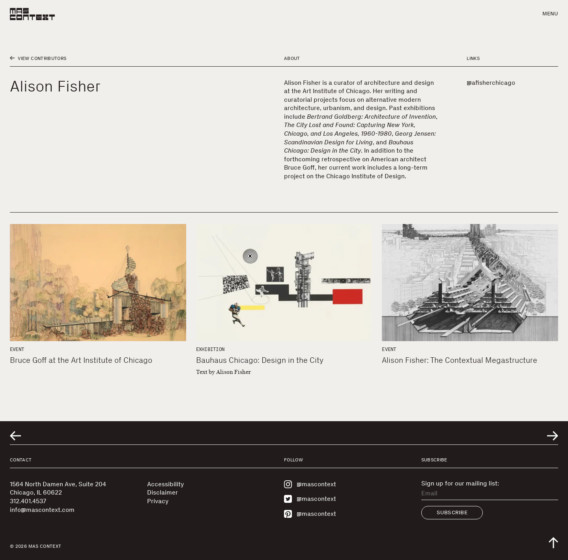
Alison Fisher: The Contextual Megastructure (459, 360)
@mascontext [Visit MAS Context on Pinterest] (310, 514)
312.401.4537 (28, 501)
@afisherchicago (491, 82)
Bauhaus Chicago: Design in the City (259, 360)
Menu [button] (550, 13)
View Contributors (38, 58)
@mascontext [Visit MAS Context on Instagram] (310, 484)
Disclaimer (162, 492)
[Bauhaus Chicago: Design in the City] (284, 283)
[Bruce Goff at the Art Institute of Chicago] (98, 283)
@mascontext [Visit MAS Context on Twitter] (310, 499)
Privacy (157, 501)
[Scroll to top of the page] (553, 542)
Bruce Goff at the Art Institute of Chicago (81, 360)
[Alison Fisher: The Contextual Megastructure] (470, 283)
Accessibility (165, 484)
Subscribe (452, 512)
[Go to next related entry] (552, 436)
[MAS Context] (32, 14)
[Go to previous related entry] (15, 436)
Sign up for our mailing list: (460, 483)
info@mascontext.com (42, 509)
